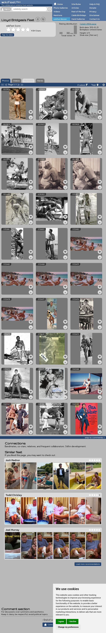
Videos (57, 11)
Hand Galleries (78, 19)
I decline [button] (72, 621)
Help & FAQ (94, 4)
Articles (75, 7)
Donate (92, 7)
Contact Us (94, 19)
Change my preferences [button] (68, 627)
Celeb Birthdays (78, 15)
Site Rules (76, 4)
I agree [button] (61, 621)
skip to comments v (95, 437)
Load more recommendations (88, 564)
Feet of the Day (78, 11)
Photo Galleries (61, 7)
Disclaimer (94, 15)
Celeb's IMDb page (88, 24)
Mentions (58, 15)
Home (60, 4)
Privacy (92, 11)
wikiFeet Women (60, 19)
